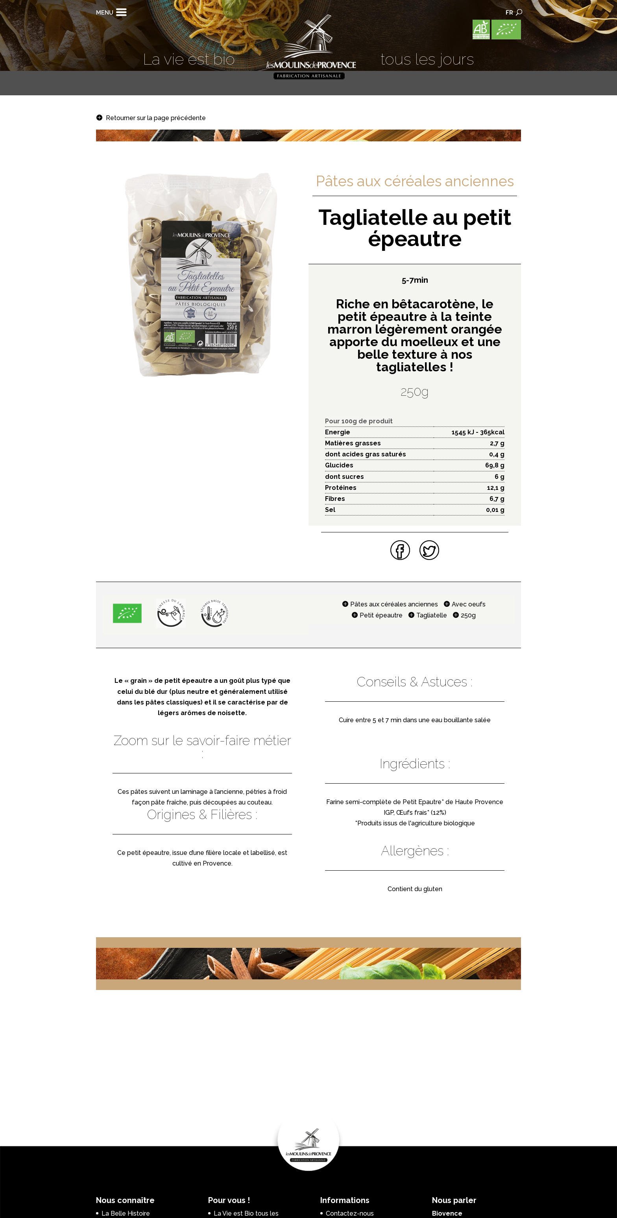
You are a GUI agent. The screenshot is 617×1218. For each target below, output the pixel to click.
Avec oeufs (469, 604)
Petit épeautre (381, 615)
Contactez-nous (350, 1213)
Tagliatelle (431, 615)
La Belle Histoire (126, 1213)
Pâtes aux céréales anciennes (394, 604)
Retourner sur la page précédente (156, 118)
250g (468, 615)
